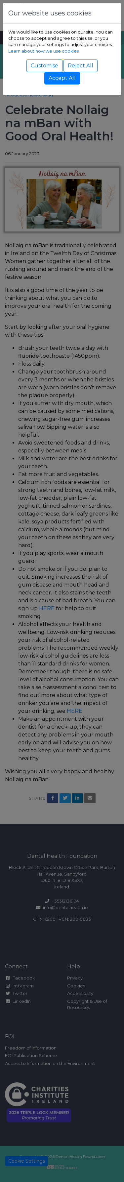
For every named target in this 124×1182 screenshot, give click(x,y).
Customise (44, 65)
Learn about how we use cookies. (44, 51)
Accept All (62, 78)
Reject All (80, 65)
